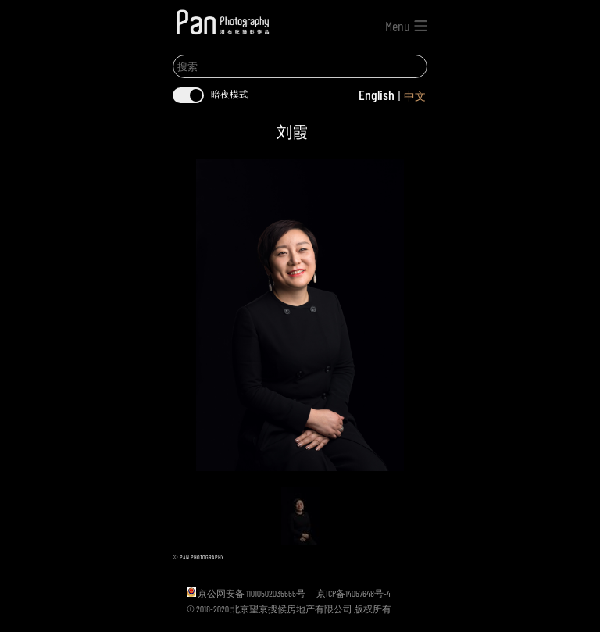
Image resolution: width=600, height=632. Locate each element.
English (377, 94)
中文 (415, 95)
